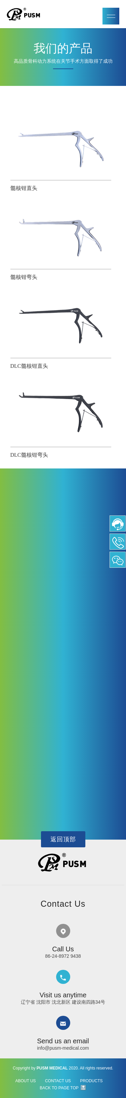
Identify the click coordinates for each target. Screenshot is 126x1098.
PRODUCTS (91, 1081)
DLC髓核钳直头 (29, 366)
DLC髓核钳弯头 (29, 455)
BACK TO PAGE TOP (59, 1088)
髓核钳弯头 (23, 277)
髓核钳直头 (23, 188)
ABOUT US (25, 1081)
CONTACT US (58, 1081)
